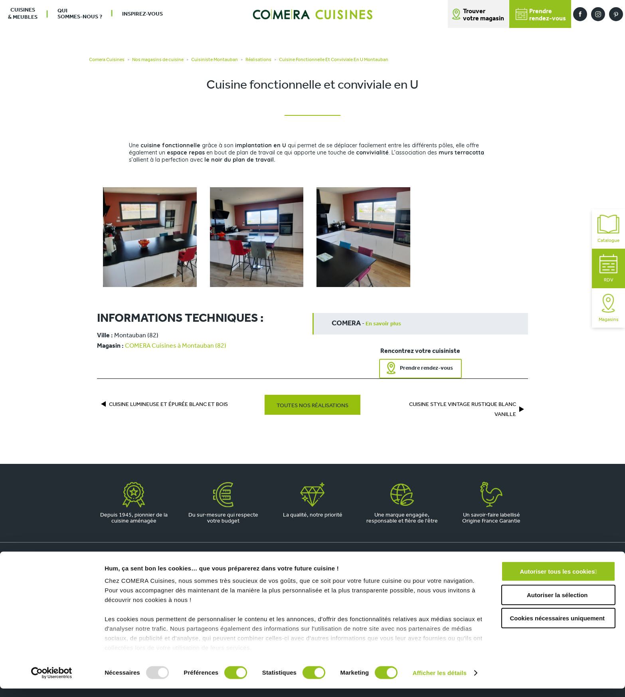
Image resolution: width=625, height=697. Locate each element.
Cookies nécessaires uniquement (557, 627)
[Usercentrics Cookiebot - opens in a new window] (52, 681)
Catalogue (608, 229)
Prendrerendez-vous (541, 15)
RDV (608, 268)
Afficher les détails (440, 681)
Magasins (609, 308)
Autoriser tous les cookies (557, 580)
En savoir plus (383, 324)
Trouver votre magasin (483, 15)
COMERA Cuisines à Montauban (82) (175, 346)
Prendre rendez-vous (426, 368)
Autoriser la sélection (557, 603)
